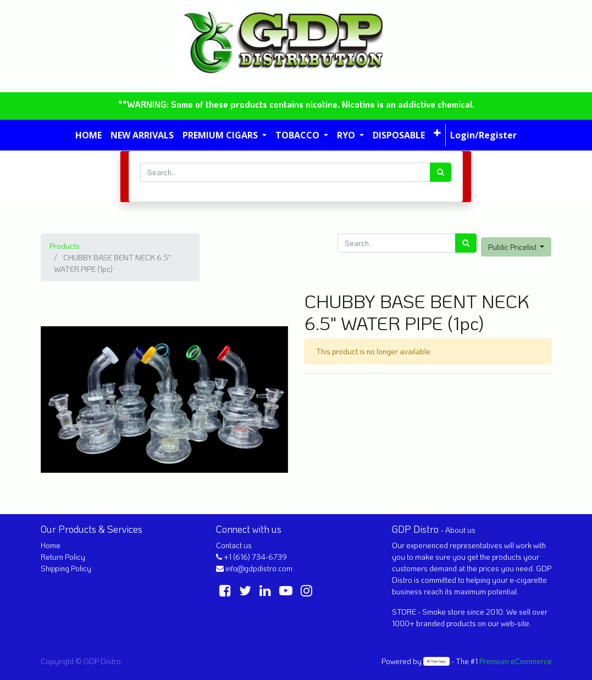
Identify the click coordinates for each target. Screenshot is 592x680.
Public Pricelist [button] (513, 247)
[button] (437, 133)
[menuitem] (88, 135)
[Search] (440, 172)
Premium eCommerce (515, 661)
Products (64, 246)
